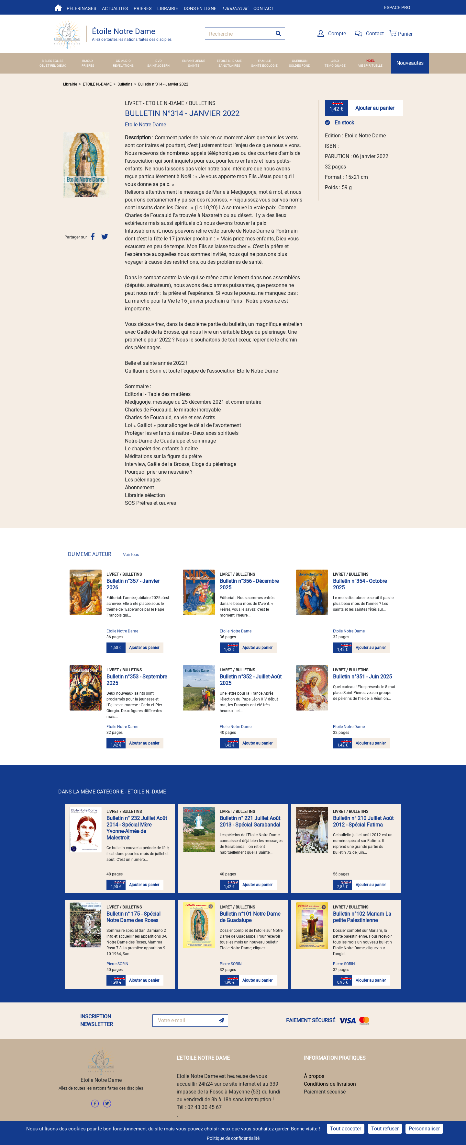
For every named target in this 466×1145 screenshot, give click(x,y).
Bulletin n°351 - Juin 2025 (362, 677)
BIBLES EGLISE (52, 61)
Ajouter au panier (374, 108)
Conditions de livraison (330, 1084)
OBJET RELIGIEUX (52, 65)
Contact (263, 8)
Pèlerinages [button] (81, 8)
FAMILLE (264, 61)
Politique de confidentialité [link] (233, 1138)
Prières (142, 8)
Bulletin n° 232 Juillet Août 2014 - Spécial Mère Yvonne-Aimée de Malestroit (136, 828)
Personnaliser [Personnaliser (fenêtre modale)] (424, 1129)
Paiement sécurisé (325, 1092)
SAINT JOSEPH (158, 65)
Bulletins (124, 84)
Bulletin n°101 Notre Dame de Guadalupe (250, 917)
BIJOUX (87, 61)
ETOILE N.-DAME (229, 61)
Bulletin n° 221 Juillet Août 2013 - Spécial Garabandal (250, 821)
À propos (314, 1076)
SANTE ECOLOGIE (264, 65)
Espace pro (397, 7)
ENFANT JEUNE (193, 61)
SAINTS (193, 65)
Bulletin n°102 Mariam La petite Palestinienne (362, 917)
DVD (158, 61)
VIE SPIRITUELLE (370, 65)
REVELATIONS (123, 65)
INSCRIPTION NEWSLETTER (96, 1020)
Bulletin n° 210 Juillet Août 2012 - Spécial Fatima (363, 821)
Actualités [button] (115, 8)
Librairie (167, 8)
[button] (66, 165)
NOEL (370, 61)
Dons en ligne (200, 8)
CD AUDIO (123, 61)
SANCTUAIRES (229, 65)
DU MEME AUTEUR (103, 554)
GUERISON (299, 61)
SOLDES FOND (299, 65)
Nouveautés (410, 63)
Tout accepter (345, 1129)
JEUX (335, 61)
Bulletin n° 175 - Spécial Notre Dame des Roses (133, 917)
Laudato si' (235, 8)
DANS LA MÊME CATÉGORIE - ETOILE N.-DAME (112, 792)
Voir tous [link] (131, 554)
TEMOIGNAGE (335, 65)
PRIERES (88, 65)
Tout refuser (385, 1129)
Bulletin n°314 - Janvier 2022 (163, 84)
